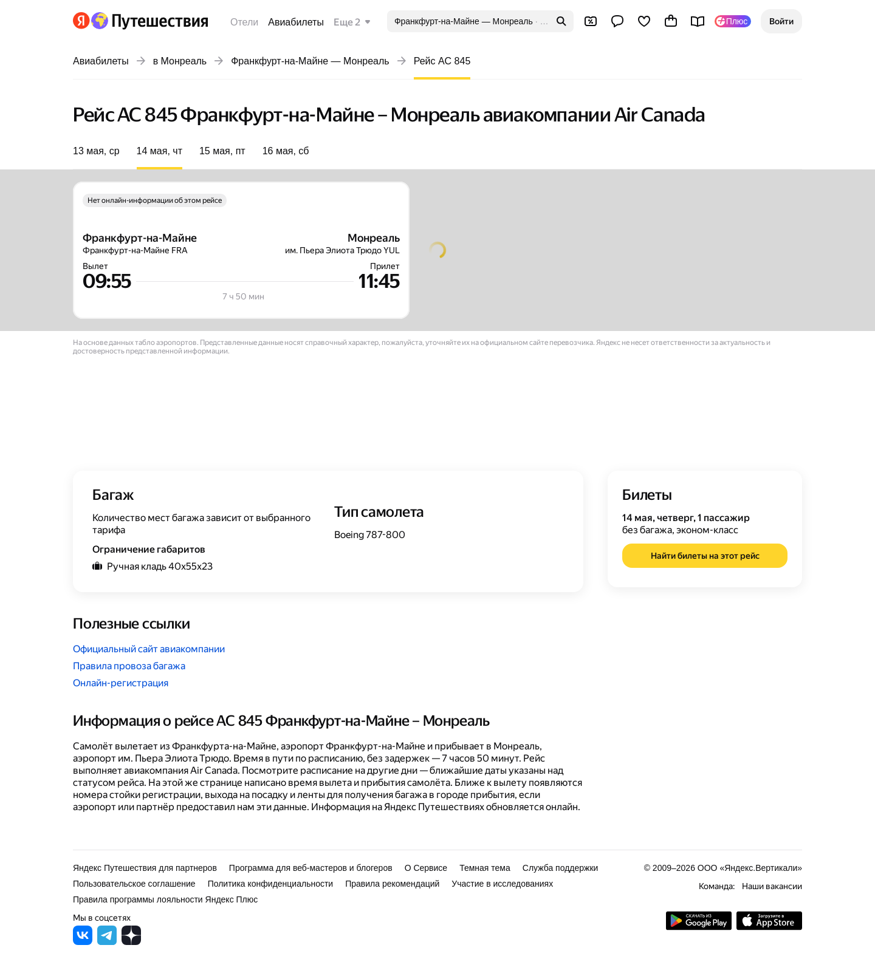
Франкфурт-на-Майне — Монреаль (310, 61)
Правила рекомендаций (392, 884)
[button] (781, 21)
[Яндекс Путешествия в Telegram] (107, 941)
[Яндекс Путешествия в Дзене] (131, 941)
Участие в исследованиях (502, 884)
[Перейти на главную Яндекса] (81, 21)
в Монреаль (180, 61)
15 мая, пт (222, 151)
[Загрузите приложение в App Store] (769, 927)
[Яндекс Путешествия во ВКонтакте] (82, 941)
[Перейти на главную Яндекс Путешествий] (149, 21)
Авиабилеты (296, 22)
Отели (244, 22)
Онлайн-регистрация (120, 683)
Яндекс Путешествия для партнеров (145, 868)
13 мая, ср (96, 151)
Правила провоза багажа (129, 666)
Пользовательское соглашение (134, 884)
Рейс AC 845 (442, 61)
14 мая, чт (159, 151)
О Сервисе (426, 868)
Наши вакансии (772, 886)
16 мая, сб (285, 151)
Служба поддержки (561, 868)
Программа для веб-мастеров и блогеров (311, 868)
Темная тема (484, 868)
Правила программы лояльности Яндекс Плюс (165, 899)
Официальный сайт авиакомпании (149, 649)
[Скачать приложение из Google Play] (699, 927)
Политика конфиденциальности (271, 884)
